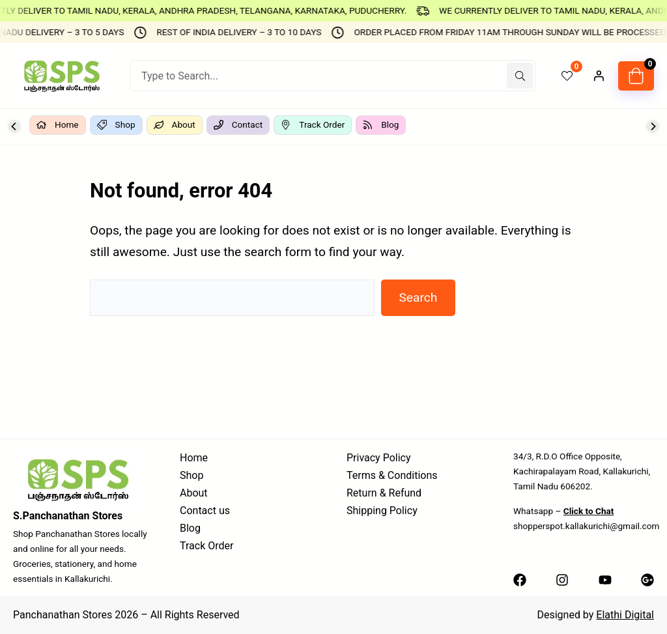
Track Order (206, 546)
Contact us (205, 510)
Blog (190, 528)
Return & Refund (384, 493)
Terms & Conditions (392, 475)
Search (418, 297)
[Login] (599, 76)
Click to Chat (588, 511)
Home (194, 458)
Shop (191, 475)
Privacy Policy (379, 458)
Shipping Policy (382, 510)
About (194, 493)
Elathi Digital (625, 615)
